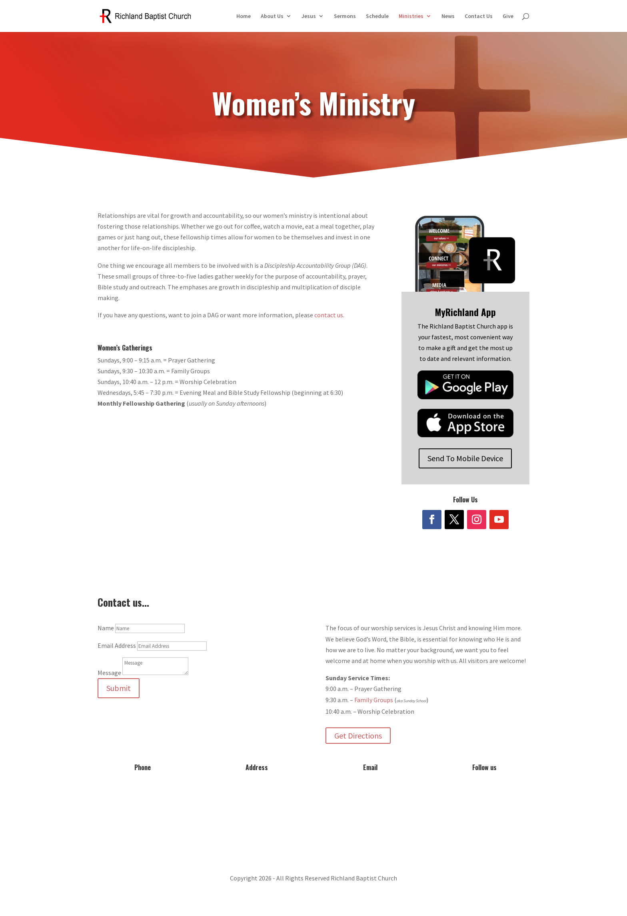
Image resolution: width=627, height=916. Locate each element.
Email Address (117, 645)
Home (243, 16)
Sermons (345, 16)
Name (106, 628)
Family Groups (373, 700)
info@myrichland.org (370, 791)
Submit (118, 688)
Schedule (377, 16)
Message (109, 673)
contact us (328, 315)
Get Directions (358, 736)
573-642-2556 (142, 791)
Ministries (411, 16)
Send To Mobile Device (465, 458)
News (448, 16)
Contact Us (479, 16)
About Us (272, 16)
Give (508, 16)
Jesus (309, 16)
